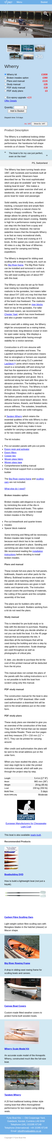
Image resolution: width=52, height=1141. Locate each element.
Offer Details (10, 101)
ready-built (36, 835)
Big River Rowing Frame (17, 963)
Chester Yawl (10, 314)
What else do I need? (14, 489)
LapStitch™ (10, 364)
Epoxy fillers (10, 452)
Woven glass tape (13, 462)
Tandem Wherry (14, 416)
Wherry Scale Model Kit (16, 1049)
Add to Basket (17, 111)
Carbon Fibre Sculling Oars (18, 917)
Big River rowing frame (20, 479)
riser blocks (37, 304)
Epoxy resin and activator (16, 449)
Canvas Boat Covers (15, 1006)
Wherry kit (10, 74)
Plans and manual (14, 81)
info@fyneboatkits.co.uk (29, 1131)
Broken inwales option (16, 78)
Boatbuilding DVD (13, 874)
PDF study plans (13, 91)
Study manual (12, 84)
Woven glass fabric (13, 459)
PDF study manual (14, 87)
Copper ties (10, 456)
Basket (44, 2)
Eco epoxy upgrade (15, 97)
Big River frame (15, 265)
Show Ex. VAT (39, 124)
